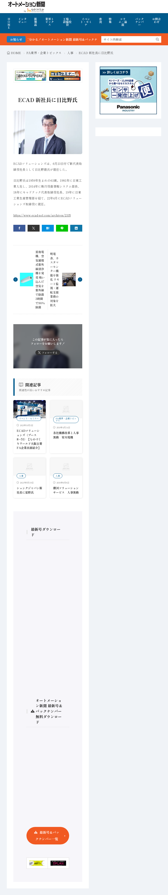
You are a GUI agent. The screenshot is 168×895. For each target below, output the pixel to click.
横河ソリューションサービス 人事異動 (66, 490)
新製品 (35, 22)
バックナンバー (139, 22)
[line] (62, 228)
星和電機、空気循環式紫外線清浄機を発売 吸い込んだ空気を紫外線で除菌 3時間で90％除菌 (41, 279)
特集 (110, 20)
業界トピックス (49, 22)
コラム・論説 (123, 22)
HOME (8, 23)
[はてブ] (48, 228)
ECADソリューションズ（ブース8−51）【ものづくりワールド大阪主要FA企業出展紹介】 (29, 439)
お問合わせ (156, 20)
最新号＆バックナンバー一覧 (47, 835)
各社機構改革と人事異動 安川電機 (66, 435)
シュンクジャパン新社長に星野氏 (29, 490)
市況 (100, 20)
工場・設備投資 (67, 22)
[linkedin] (76, 228)
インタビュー (22, 20)
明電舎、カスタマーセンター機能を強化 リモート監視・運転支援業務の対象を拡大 (54, 279)
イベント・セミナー (29, 418)
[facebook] (19, 228)
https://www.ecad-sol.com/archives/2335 (42, 215)
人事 (70, 53)
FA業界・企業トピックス (43, 53)
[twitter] (34, 228)
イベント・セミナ (86, 22)
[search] (157, 39)
